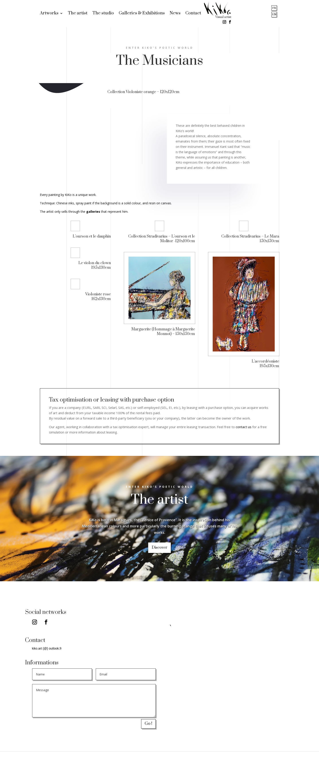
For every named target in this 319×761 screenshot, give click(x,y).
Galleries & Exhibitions (142, 14)
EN (274, 14)
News (175, 14)
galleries (93, 211)
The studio (103, 14)
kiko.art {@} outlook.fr (47, 648)
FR (274, 8)
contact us (243, 427)
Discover (159, 547)
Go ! (148, 723)
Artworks (49, 14)
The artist (78, 14)
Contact (193, 14)
